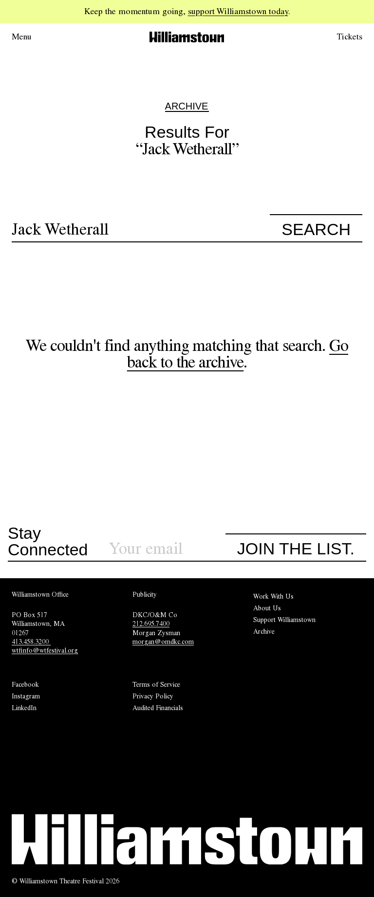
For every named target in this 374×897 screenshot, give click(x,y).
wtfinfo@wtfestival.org (45, 650)
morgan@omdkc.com (163, 641)
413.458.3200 (31, 641)
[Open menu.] (35, 37)
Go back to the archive (237, 353)
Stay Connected (48, 542)
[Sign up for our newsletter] (167, 549)
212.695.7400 (150, 623)
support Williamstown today (238, 11)
